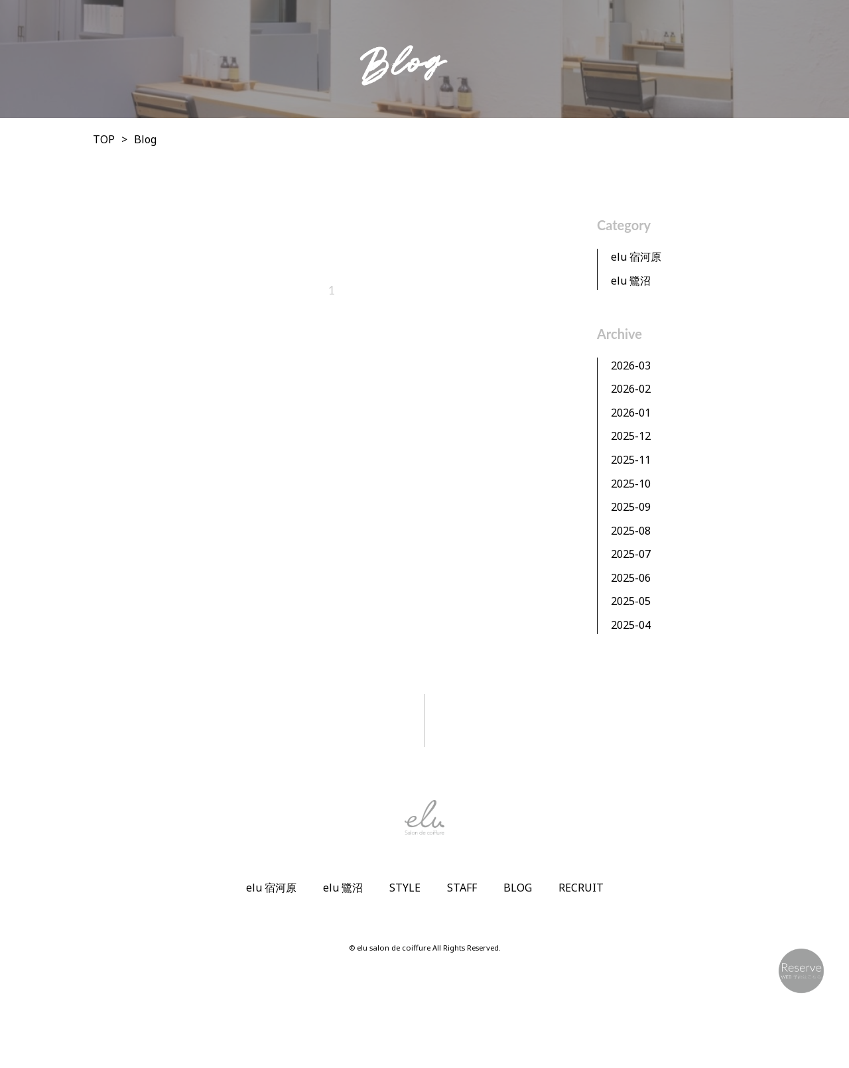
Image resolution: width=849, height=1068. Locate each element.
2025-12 (631, 436)
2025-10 (631, 483)
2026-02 (631, 388)
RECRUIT (581, 887)
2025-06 (631, 577)
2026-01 (631, 412)
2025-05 (631, 601)
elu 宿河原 (636, 256)
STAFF (462, 887)
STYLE (405, 887)
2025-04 (631, 625)
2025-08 (631, 530)
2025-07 (631, 554)
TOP (104, 139)
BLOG (517, 887)
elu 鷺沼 (631, 280)
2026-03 (631, 365)
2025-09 (631, 507)
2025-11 (631, 459)
